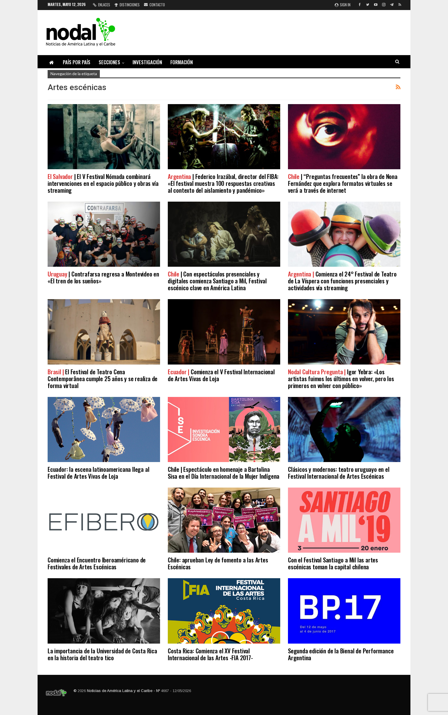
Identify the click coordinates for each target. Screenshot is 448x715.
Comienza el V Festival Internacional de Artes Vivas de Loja (221, 375)
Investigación (147, 62)
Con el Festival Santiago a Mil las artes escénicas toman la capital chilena (333, 563)
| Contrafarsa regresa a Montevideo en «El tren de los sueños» (103, 277)
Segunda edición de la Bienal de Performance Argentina (341, 654)
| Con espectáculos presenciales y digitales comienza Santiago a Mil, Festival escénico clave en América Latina (217, 280)
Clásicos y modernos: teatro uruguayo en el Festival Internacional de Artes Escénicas (338, 472)
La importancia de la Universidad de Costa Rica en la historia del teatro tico (102, 654)
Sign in (342, 4)
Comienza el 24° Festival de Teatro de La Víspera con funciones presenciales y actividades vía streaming (342, 280)
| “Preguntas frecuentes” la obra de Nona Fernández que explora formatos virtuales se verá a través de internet (343, 183)
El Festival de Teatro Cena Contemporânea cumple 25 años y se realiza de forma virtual (102, 378)
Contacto (154, 4)
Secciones (109, 62)
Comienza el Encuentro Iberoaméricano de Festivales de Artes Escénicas (97, 563)
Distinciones (127, 4)
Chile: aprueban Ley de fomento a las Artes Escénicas (218, 563)
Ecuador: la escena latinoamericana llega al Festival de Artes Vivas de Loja (98, 472)
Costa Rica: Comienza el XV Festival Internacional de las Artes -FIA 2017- (210, 654)
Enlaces (101, 4)
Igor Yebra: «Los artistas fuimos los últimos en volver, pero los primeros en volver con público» (341, 378)
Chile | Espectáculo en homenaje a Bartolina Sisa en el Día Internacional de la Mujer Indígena (223, 472)
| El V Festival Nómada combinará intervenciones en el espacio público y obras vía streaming (103, 183)
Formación (181, 62)
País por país (76, 62)
